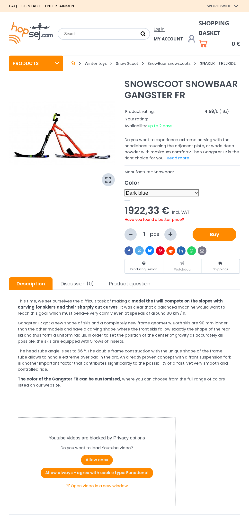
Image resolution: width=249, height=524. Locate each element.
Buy (214, 234)
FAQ (13, 6)
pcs (150, 234)
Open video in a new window (97, 486)
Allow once (97, 460)
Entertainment (60, 6)
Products (36, 63)
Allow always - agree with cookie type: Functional (97, 472)
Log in (159, 29)
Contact (31, 6)
